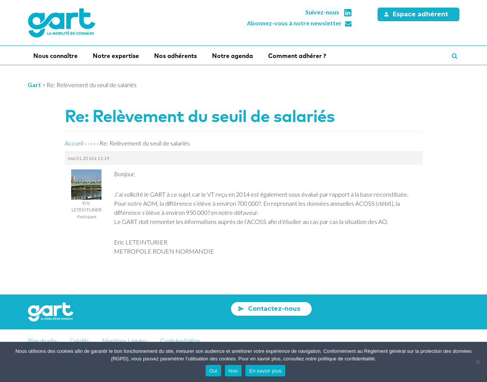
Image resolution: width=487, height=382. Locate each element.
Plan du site (42, 340)
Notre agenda (232, 55)
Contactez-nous (274, 308)
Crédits (79, 340)
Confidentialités (180, 340)
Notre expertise (116, 55)
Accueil (74, 143)
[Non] (477, 362)
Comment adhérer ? (297, 55)
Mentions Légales (124, 340)
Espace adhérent (420, 14)
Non (233, 371)
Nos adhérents (175, 55)
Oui (213, 371)
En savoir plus (265, 371)
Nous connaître (55, 55)
